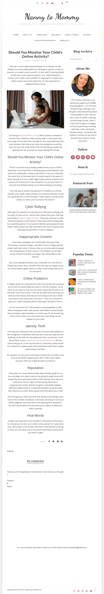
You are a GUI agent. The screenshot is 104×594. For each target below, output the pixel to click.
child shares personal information (40, 340)
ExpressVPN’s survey (29, 135)
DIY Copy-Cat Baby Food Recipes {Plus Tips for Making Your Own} (86, 291)
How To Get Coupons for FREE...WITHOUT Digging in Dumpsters (87, 272)
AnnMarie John (37, 590)
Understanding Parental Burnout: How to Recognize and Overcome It (82, 211)
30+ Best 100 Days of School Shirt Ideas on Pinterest (86, 263)
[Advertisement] (83, 233)
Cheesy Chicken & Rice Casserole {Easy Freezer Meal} (87, 282)
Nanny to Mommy (52, 16)
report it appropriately (29, 218)
